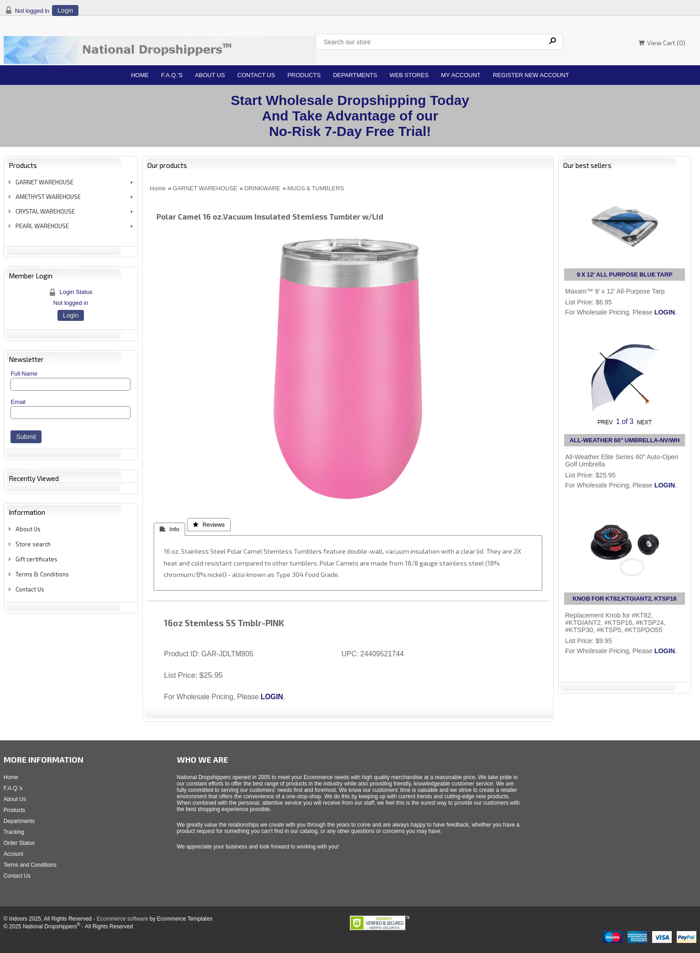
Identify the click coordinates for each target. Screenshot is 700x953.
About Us (210, 75)
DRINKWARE (262, 188)
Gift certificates (36, 559)
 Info (169, 529)
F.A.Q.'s (171, 75)
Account (13, 854)
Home (140, 75)
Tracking (14, 832)
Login (65, 10)
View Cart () (661, 43)
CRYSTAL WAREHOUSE (45, 211)
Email (18, 402)
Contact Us (256, 75)
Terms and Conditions (30, 865)
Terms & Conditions (42, 574)
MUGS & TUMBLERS (315, 188)
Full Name (23, 374)
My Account (461, 75)
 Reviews (209, 525)
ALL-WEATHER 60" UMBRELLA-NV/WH (625, 440)
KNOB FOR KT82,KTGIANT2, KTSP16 (625, 599)
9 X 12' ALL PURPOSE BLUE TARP (625, 275)
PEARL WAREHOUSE (42, 226)
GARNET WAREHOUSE (44, 182)
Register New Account (531, 75)
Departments (355, 75)
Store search (33, 544)
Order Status (19, 843)
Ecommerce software (122, 919)
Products (304, 75)
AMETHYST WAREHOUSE (48, 196)
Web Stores (409, 75)
